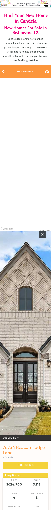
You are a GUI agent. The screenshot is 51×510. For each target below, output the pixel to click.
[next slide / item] (49, 333)
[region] (25, 154)
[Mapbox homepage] (7, 228)
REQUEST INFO (25, 465)
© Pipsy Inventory (45, 230)
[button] (2, 429)
